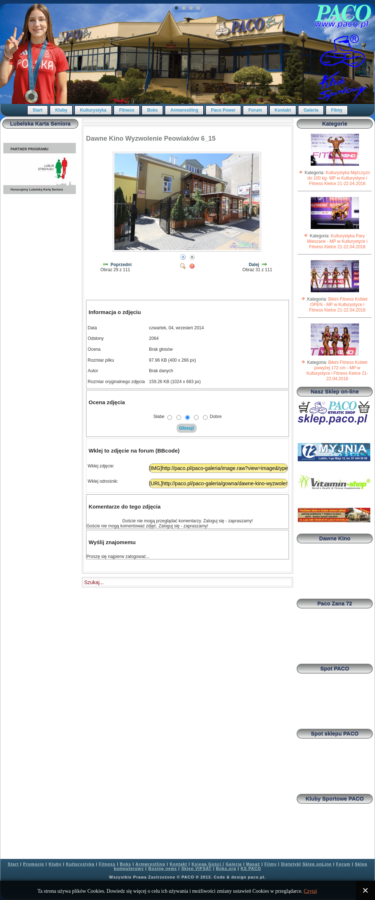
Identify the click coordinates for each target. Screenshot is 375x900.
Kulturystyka (93, 110)
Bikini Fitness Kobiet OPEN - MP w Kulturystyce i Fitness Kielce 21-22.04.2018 (338, 305)
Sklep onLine (316, 864)
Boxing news (162, 868)
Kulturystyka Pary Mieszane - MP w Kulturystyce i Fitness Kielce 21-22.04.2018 (337, 241)
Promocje (33, 864)
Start (37, 110)
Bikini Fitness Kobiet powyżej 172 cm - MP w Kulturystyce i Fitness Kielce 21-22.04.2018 (337, 370)
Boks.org (226, 868)
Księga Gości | (208, 864)
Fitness (126, 110)
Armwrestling (184, 110)
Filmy (336, 110)
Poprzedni (121, 264)
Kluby (61, 110)
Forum (255, 110)
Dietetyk (290, 864)
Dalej (254, 264)
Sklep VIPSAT (197, 868)
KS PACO (251, 868)
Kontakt (283, 110)
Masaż (253, 864)
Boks (152, 110)
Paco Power (223, 110)
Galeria (310, 110)
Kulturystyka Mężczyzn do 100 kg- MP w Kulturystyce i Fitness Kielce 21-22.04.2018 (338, 178)
